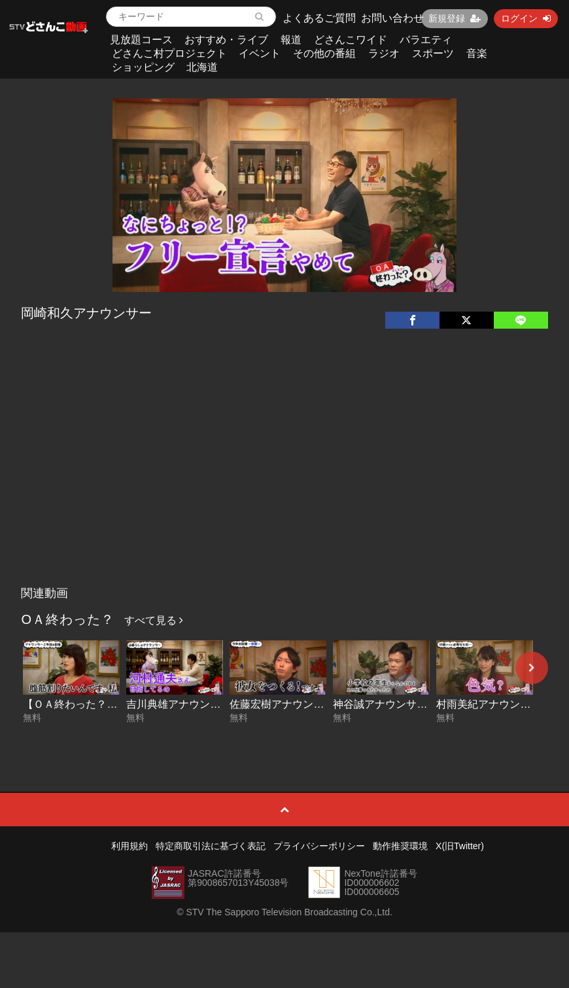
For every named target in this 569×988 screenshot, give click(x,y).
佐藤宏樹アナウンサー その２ (303, 704)
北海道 (202, 67)
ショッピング (143, 67)
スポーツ (433, 53)
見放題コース (141, 39)
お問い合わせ (392, 18)
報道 (291, 39)
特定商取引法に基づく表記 (211, 846)
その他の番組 (324, 53)
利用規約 (129, 846)
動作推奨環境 (400, 846)
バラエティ (426, 39)
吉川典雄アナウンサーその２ (194, 704)
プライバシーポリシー (319, 846)
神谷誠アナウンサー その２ (401, 704)
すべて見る (153, 620)
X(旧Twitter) (460, 846)
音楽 (476, 53)
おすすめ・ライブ (226, 39)
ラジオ (384, 53)
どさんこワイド (350, 39)
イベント (260, 53)
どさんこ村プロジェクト (169, 53)
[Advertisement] (285, 482)
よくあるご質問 (319, 18)
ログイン (526, 18)
